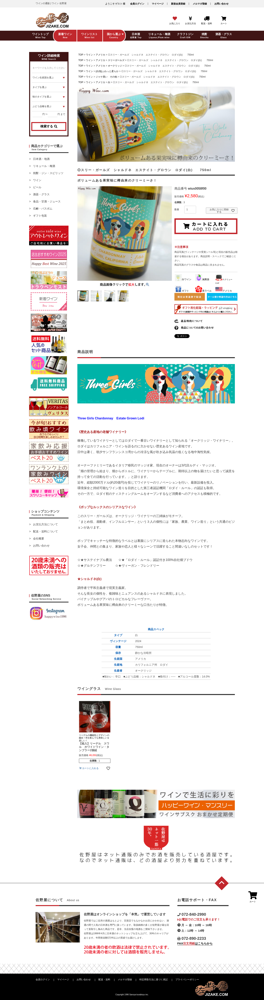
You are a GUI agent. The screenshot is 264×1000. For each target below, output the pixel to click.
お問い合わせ (221, 3)
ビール (37, 187)
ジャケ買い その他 (106, 76)
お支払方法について (45, 524)
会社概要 (38, 538)
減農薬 (202, 279)
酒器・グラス (41, 194)
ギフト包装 (40, 215)
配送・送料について (45, 531)
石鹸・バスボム (42, 208)
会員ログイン (137, 3)
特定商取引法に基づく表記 (153, 979)
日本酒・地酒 (41, 158)
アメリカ (100, 54)
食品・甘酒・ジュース (47, 201)
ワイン (37, 180)
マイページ (158, 3)
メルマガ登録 (200, 3)
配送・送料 (104, 979)
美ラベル (203, 290)
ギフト (182, 290)
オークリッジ (115, 65)
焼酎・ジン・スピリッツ (48, 173)
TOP (80, 54)
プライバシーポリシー (187, 979)
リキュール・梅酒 (44, 166)
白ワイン (183, 279)
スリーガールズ (116, 60)
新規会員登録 (178, 3)
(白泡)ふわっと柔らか (107, 71)
